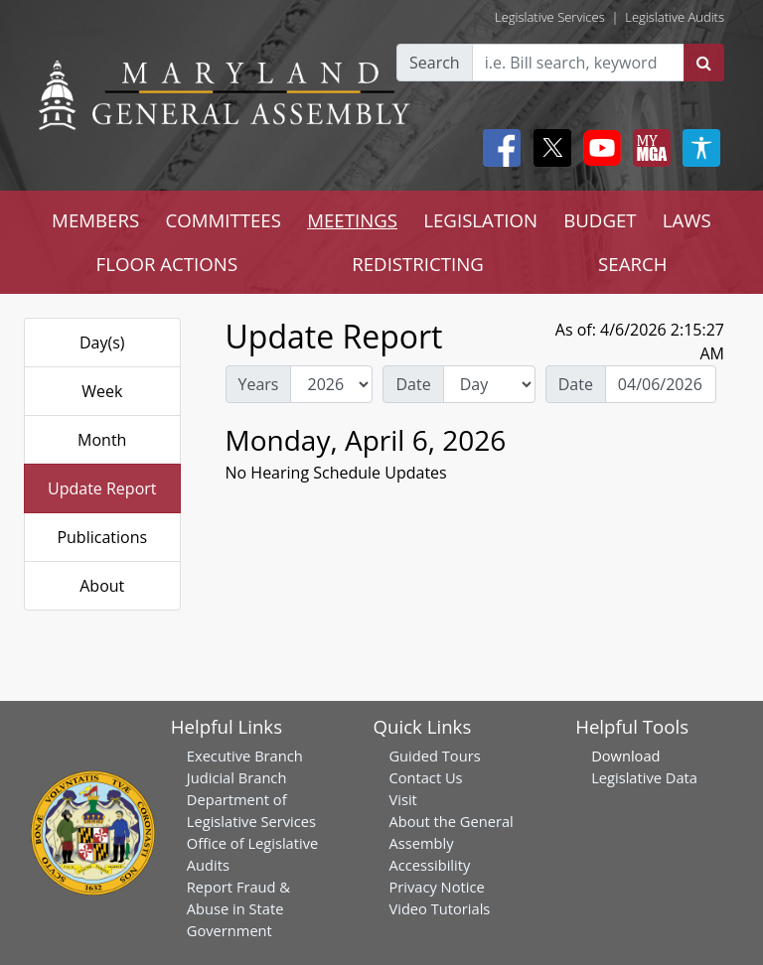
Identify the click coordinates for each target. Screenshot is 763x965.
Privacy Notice (436, 886)
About (101, 586)
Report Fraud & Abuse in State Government (238, 908)
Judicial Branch (237, 777)
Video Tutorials (439, 908)
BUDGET (599, 219)
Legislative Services (550, 17)
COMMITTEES (223, 219)
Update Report (102, 488)
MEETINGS (352, 219)
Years (258, 384)
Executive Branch (245, 755)
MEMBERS (95, 219)
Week (101, 391)
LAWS (687, 219)
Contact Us (425, 777)
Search (434, 62)
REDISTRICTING (418, 263)
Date (412, 384)
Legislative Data (644, 777)
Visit (402, 799)
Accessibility (429, 865)
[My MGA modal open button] (648, 148)
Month (101, 440)
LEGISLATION (480, 219)
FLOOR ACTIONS (167, 263)
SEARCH (632, 263)
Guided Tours (434, 755)
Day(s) (102, 342)
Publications (102, 537)
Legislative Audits (674, 17)
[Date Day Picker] (660, 384)
